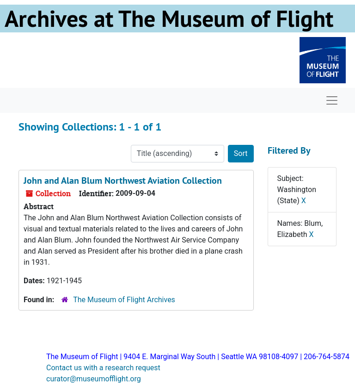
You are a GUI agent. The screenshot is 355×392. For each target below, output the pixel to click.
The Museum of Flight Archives (124, 299)
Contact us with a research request (103, 367)
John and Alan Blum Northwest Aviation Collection (123, 180)
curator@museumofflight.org (93, 378)
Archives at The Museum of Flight (169, 18)
